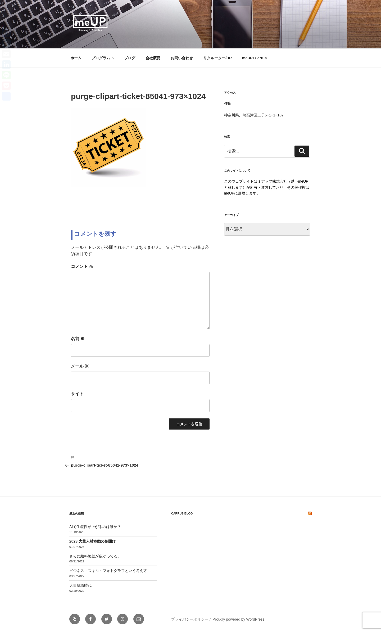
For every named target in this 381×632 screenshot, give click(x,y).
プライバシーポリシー (189, 619)
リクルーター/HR (217, 58)
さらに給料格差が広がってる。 (95, 556)
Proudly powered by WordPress (238, 619)
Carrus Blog (182, 513)
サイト (77, 393)
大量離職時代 (80, 585)
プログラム (103, 58)
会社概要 (153, 58)
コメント (82, 266)
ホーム (75, 58)
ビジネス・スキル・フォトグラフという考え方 (108, 570)
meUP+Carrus (254, 58)
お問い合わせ (182, 58)
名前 (78, 338)
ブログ (129, 58)
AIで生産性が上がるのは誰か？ (95, 527)
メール (80, 366)
